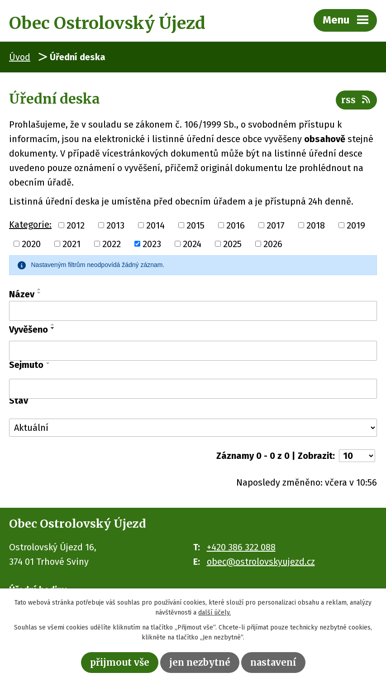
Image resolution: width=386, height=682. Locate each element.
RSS (356, 99)
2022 (111, 243)
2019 (356, 224)
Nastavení (273, 662)
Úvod (19, 57)
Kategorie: (30, 224)
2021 (71, 243)
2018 (315, 224)
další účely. (214, 613)
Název (21, 294)
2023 (152, 243)
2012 (76, 224)
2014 (155, 224)
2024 (192, 243)
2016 (235, 224)
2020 (31, 243)
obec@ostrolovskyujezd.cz (261, 561)
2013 (115, 224)
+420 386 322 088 (241, 547)
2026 (272, 243)
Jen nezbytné (199, 662)
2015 (195, 224)
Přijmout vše (119, 662)
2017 (276, 224)
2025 (232, 243)
